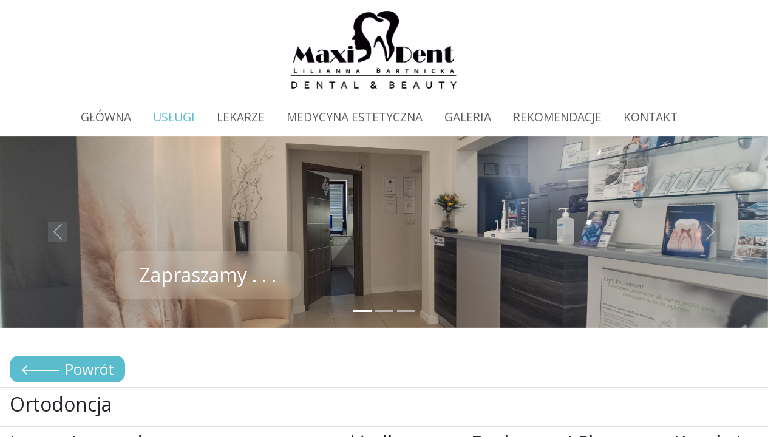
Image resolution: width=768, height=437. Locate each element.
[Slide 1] (362, 311)
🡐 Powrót (67, 369)
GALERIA (467, 117)
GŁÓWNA (106, 117)
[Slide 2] (384, 311)
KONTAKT (651, 117)
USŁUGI (174, 117)
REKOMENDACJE (557, 117)
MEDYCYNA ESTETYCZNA (355, 117)
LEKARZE (241, 117)
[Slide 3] (406, 311)
